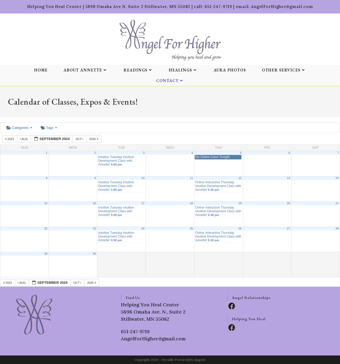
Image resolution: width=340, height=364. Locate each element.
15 (46, 203)
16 (94, 203)
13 (288, 178)
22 (46, 228)
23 (94, 228)
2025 (94, 139)
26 (239, 228)
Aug (24, 139)
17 (142, 203)
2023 (10, 139)
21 (337, 203)
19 (239, 203)
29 (46, 253)
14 (337, 178)
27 (288, 228)
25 (191, 228)
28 (337, 228)
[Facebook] (232, 306)
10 (142, 178)
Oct (79, 139)
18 (191, 203)
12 (239, 178)
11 (191, 178)
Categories (19, 128)
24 (142, 228)
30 (94, 253)
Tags (49, 128)
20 (288, 203)
